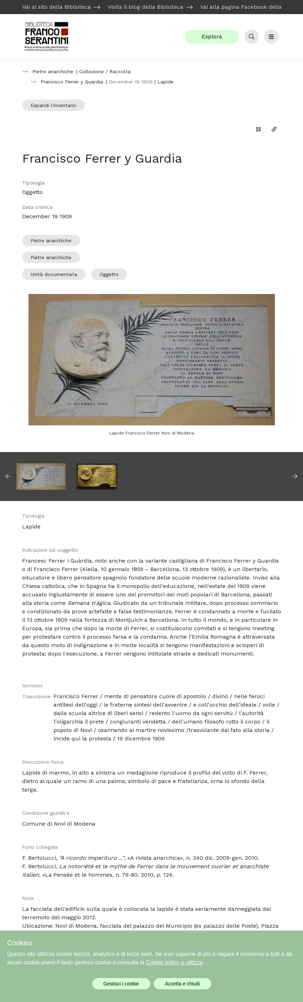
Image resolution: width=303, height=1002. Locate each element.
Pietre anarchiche (51, 240)
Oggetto (109, 274)
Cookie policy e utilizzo (174, 962)
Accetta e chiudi (182, 984)
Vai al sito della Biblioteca (56, 7)
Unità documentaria (54, 274)
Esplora (212, 36)
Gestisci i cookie (121, 984)
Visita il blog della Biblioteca (145, 7)
